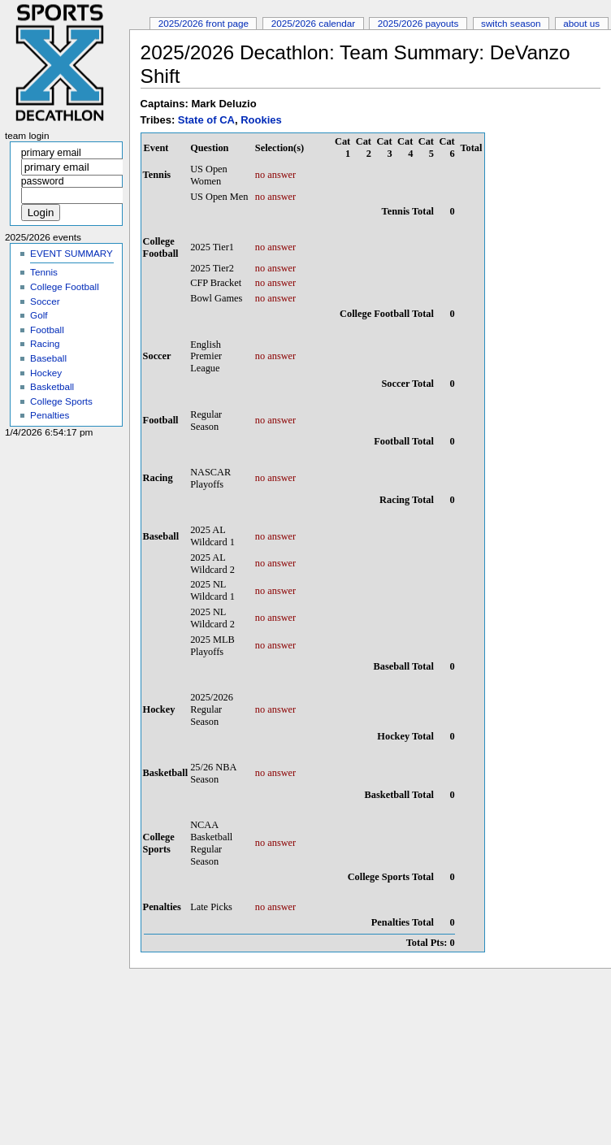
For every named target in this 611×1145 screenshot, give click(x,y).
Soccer (44, 301)
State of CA (206, 120)
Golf (39, 315)
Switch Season (511, 23)
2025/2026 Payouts (418, 23)
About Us (581, 23)
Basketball (52, 386)
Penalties (49, 415)
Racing (44, 343)
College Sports (61, 401)
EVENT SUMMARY (71, 253)
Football (47, 329)
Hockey (46, 372)
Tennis (44, 272)
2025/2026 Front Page (203, 23)
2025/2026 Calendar (313, 23)
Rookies (261, 120)
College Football (64, 286)
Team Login (27, 135)
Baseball (48, 358)
